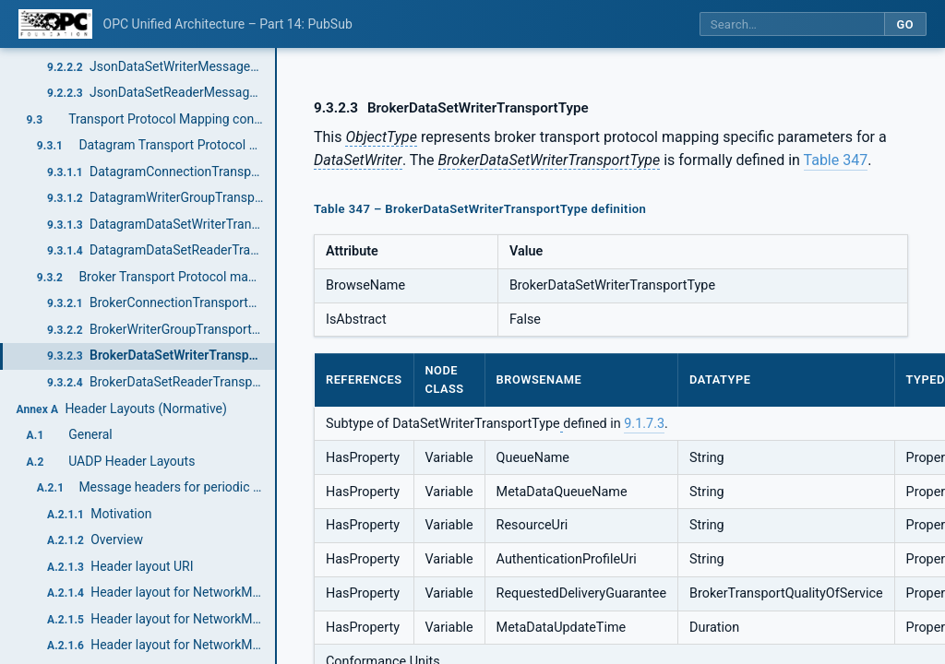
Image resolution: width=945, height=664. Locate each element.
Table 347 (836, 160)
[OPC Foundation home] (55, 24)
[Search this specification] (792, 24)
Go (905, 24)
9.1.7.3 (644, 424)
